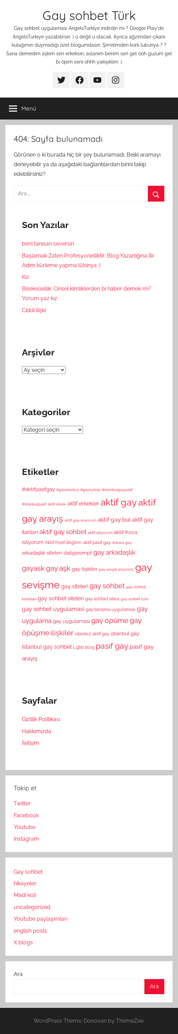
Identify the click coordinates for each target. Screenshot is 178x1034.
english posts (30, 931)
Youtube (24, 827)
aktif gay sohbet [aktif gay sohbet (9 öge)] (62, 531)
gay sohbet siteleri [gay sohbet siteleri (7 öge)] (61, 598)
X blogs (23, 942)
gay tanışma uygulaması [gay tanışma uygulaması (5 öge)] (110, 609)
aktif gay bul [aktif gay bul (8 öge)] (114, 519)
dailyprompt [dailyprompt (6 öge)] (77, 553)
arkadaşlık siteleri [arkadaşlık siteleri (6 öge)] (42, 553)
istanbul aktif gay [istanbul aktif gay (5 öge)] (92, 633)
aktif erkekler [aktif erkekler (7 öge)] (83, 503)
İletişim (30, 743)
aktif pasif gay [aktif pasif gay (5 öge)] (97, 542)
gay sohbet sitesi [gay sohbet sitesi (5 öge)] (102, 598)
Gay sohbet (28, 871)
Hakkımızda (36, 731)
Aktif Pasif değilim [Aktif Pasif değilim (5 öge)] (63, 542)
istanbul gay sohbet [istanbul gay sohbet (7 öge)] (47, 647)
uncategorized (32, 907)
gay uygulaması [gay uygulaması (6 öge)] (71, 621)
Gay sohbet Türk (89, 15)
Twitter (22, 803)
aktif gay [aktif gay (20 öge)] (118, 502)
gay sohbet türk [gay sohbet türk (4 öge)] (135, 599)
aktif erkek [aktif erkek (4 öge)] (57, 504)
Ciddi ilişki (34, 310)
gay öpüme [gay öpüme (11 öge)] (109, 620)
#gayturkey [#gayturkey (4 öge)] (90, 490)
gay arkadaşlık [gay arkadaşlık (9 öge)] (114, 552)
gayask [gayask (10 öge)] (33, 568)
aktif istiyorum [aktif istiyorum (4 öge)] (100, 533)
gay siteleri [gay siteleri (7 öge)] (74, 586)
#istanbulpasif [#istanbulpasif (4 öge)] (34, 504)
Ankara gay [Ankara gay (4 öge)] (122, 543)
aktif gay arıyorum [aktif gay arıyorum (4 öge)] (80, 520)
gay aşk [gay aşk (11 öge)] (58, 568)
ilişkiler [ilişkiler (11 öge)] (61, 633)
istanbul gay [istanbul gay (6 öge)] (125, 633)
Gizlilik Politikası (41, 719)
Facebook (26, 815)
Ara (18, 974)
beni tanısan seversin (48, 243)
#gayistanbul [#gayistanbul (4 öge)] (67, 490)
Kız (25, 277)
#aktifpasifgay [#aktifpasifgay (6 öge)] (38, 489)
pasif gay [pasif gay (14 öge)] (112, 645)
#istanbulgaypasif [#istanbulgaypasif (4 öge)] (117, 490)
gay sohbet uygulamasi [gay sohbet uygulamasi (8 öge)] (53, 608)
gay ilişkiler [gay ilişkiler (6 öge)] (84, 569)
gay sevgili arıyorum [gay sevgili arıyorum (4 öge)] (116, 569)
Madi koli (25, 895)
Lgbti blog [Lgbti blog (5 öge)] (83, 647)
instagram (26, 839)
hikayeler (25, 883)
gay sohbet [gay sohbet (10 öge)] (107, 586)
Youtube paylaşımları (40, 919)
